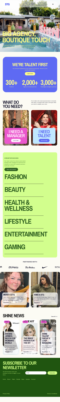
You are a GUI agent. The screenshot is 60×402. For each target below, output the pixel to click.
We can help (44, 141)
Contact (33, 379)
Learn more (30, 75)
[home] (8, 4)
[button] (53, 4)
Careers (28, 379)
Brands (18, 379)
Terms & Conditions (52, 393)
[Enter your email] (35, 372)
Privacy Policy (6, 393)
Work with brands (11, 170)
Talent (13, 379)
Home (4, 379)
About (8, 379)
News (23, 379)
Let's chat (15, 141)
